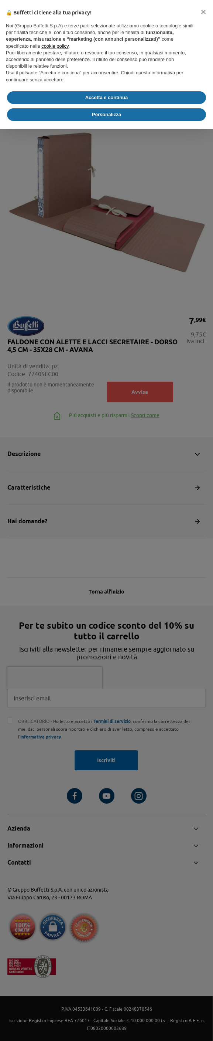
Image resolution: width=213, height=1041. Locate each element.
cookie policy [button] (54, 46)
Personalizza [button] (106, 114)
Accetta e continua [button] (106, 97)
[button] (203, 12)
